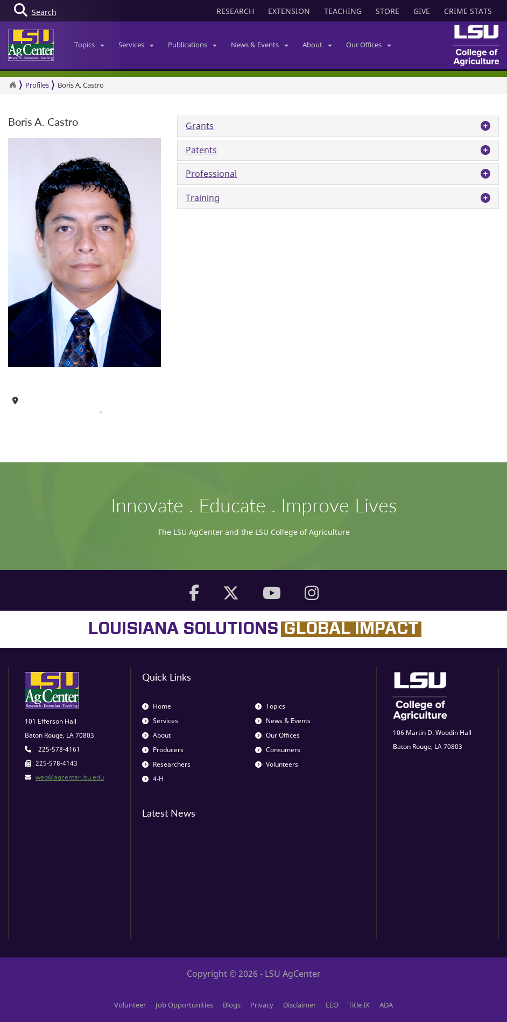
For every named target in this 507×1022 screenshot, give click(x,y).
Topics (89, 44)
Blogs (232, 1005)
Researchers (166, 764)
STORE (387, 11)
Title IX (359, 1005)
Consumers (277, 749)
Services (136, 44)
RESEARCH (235, 11)
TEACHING (343, 11)
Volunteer (130, 1005)
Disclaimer (299, 1005)
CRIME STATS (468, 11)
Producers (163, 749)
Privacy (261, 1005)
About (317, 44)
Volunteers (276, 764)
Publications (192, 44)
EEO (332, 1005)
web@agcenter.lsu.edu (70, 777)
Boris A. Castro (81, 85)
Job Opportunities (184, 1005)
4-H (153, 778)
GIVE (421, 11)
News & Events (259, 44)
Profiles (37, 85)
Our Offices (368, 44)
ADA (386, 1005)
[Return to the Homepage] (12, 85)
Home (156, 706)
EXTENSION (289, 11)
